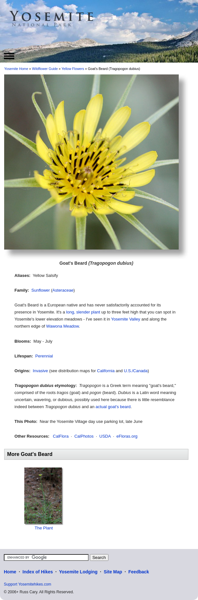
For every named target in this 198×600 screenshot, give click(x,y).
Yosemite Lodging (78, 571)
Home (10, 571)
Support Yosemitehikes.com (27, 584)
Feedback (138, 571)
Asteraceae (63, 290)
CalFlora (60, 436)
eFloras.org (127, 436)
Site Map (113, 571)
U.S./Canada (135, 370)
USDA (105, 436)
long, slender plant (83, 312)
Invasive (40, 370)
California (106, 370)
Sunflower (40, 290)
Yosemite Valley (125, 319)
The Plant (44, 528)
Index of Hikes (37, 571)
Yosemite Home (16, 69)
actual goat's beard (113, 406)
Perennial (44, 356)
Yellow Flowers (72, 69)
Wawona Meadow (62, 326)
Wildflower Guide (45, 69)
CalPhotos (83, 436)
